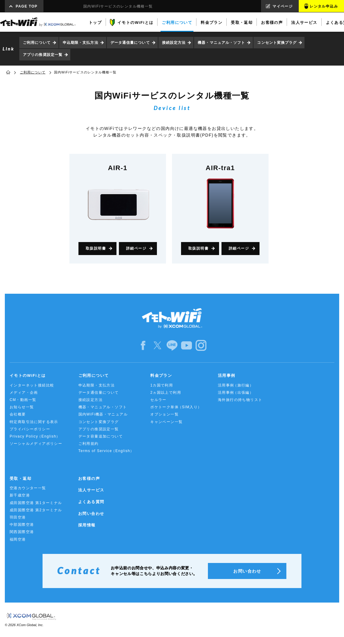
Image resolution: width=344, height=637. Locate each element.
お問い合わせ (91, 513)
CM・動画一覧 (23, 400)
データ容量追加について (100, 436)
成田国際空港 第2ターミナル (36, 510)
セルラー (158, 400)
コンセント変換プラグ (277, 42)
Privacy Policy (35, 436)
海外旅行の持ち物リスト (240, 400)
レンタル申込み (324, 6)
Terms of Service (106, 451)
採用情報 (87, 525)
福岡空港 (18, 539)
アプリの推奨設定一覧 (42, 55)
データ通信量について (130, 42)
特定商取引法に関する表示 (34, 422)
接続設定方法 (174, 42)
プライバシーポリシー (30, 429)
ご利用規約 (88, 443)
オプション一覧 (164, 414)
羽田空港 (18, 517)
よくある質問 (91, 502)
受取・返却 (20, 478)
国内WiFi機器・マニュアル (103, 414)
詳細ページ (136, 248)
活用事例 (226, 375)
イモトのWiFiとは (28, 375)
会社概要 (18, 414)
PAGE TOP (26, 6)
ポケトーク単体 (176, 407)
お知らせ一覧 (22, 407)
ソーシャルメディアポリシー (36, 443)
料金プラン (161, 375)
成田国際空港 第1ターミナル (36, 503)
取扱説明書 (96, 248)
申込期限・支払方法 (80, 42)
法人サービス (91, 490)
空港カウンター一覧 (28, 488)
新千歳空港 (20, 495)
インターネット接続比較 (32, 385)
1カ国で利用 (161, 385)
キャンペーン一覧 (166, 422)
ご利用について (37, 42)
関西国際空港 (22, 532)
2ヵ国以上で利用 (165, 392)
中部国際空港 (22, 524)
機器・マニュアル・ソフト (221, 42)
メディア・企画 (24, 392)
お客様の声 (89, 478)
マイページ (282, 6)
